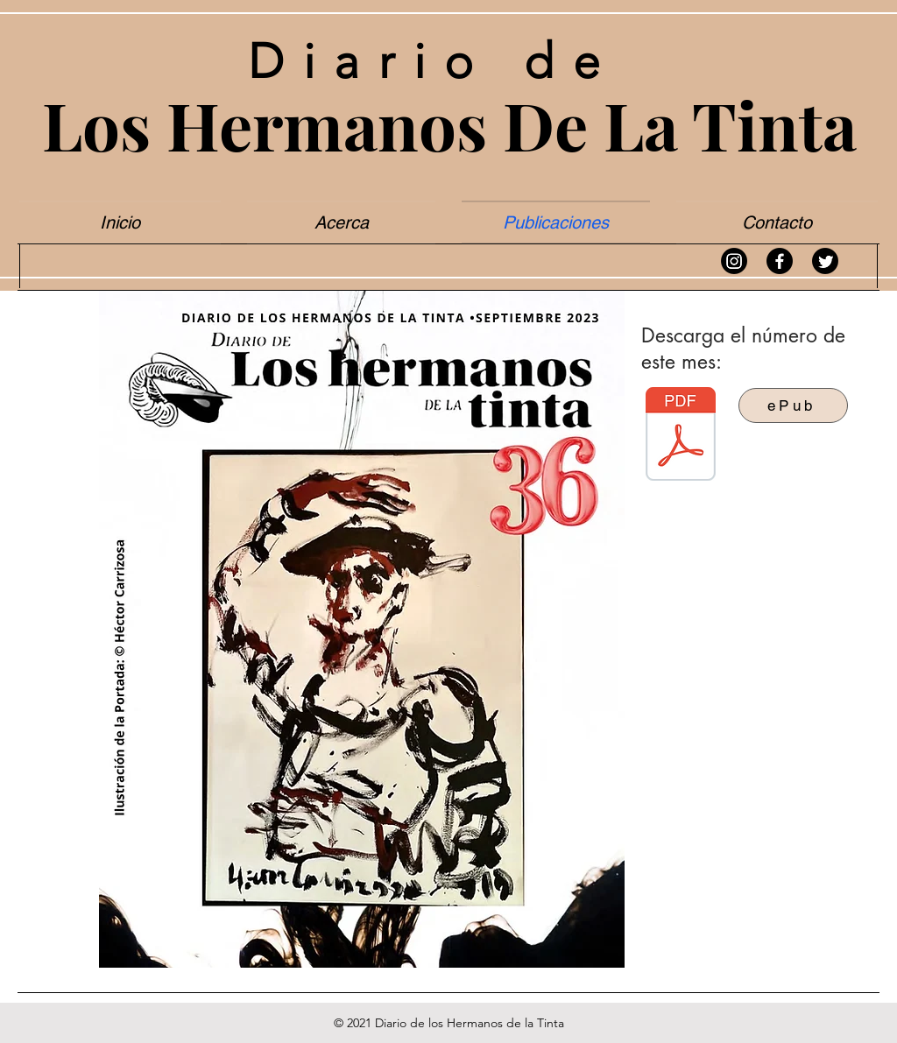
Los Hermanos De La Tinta (449, 124)
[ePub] (793, 405)
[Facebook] (779, 261)
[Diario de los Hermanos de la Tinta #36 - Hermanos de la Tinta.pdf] (680, 436)
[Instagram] (734, 261)
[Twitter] (825, 261)
